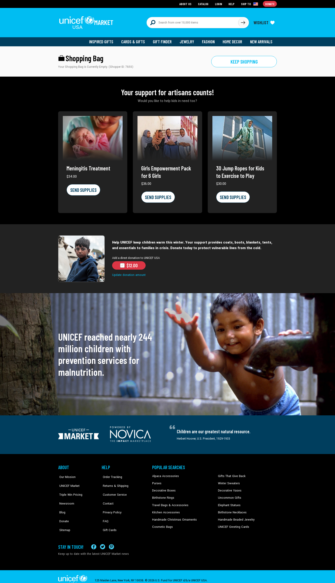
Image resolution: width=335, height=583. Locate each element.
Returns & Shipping (114, 481)
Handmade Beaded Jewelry (235, 516)
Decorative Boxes (163, 488)
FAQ (104, 509)
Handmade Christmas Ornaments (173, 516)
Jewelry (188, 39)
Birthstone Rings (163, 495)
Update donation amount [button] (128, 273)
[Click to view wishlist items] (264, 21)
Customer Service (113, 488)
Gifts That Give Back (231, 474)
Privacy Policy (111, 502)
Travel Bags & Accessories (169, 502)
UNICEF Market (67, 481)
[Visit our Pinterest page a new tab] (111, 538)
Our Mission (66, 474)
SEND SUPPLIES (82, 187)
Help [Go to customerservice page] (232, 4)
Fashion (210, 39)
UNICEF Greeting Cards (232, 523)
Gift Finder (164, 39)
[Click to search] (243, 21)
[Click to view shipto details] (250, 4)
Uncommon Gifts (229, 495)
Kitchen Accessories (165, 509)
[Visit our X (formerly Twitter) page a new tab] (102, 538)
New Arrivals (261, 39)
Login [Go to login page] (218, 4)
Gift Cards (108, 516)
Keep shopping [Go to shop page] (244, 59)
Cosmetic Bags (162, 523)
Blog (61, 502)
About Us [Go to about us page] (186, 4)
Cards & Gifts (135, 39)
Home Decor (233, 39)
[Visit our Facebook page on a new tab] (94, 538)
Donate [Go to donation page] (270, 4)
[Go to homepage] (87, 21)
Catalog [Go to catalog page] (204, 4)
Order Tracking (111, 474)
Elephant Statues (229, 502)
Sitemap (63, 516)
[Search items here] (192, 21)
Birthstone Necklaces (231, 509)
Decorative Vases (229, 488)
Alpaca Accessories (165, 474)
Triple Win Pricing (69, 488)
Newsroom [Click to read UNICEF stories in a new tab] (65, 495)
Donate (62, 509)
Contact (107, 495)
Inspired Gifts (104, 39)
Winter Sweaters (228, 481)
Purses (156, 481)
